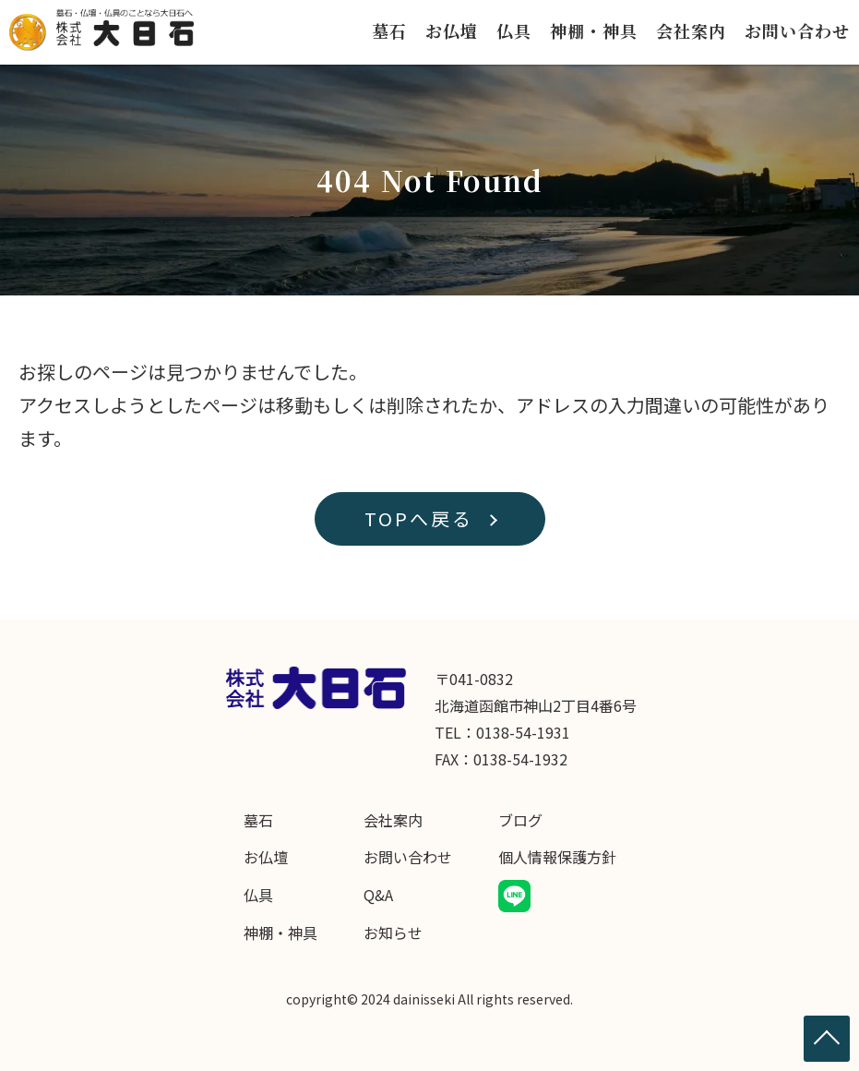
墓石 (389, 30)
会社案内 (691, 30)
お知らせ (393, 932)
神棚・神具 (594, 30)
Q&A (378, 895)
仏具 (513, 30)
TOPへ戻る (418, 518)
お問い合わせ (797, 30)
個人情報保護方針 (557, 857)
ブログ (520, 820)
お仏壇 (451, 30)
